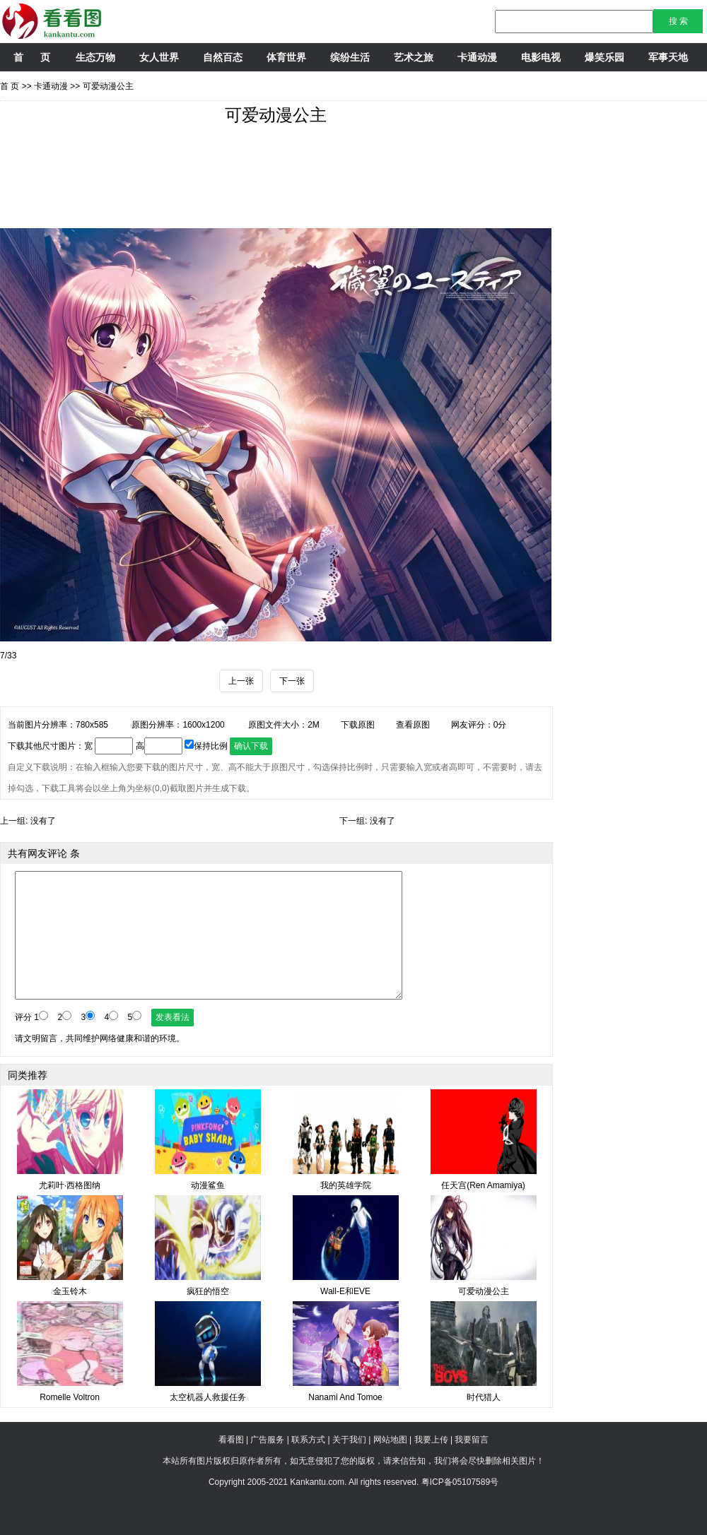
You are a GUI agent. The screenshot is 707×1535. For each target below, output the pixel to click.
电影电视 (541, 57)
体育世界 (286, 57)
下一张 (292, 681)
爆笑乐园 (604, 57)
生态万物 (95, 57)
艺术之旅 (413, 57)
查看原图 (413, 725)
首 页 (31, 57)
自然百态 (223, 57)
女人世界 (159, 57)
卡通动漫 (477, 57)
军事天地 (668, 57)
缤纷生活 (350, 57)
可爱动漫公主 (108, 86)
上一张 (241, 681)
